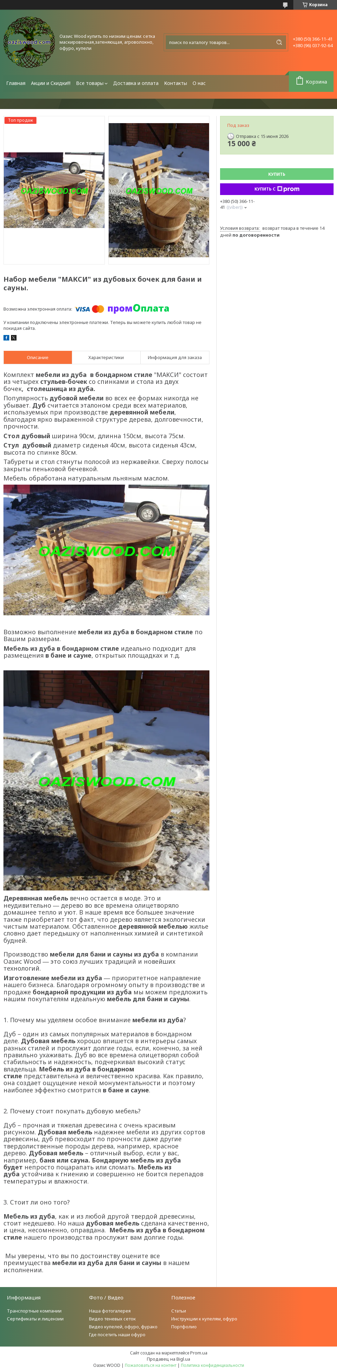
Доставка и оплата (136, 83)
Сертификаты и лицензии (35, 1319)
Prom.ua (198, 1353)
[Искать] (279, 42)
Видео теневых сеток (112, 1319)
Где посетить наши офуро (117, 1334)
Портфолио (184, 1327)
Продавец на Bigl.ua (168, 1359)
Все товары (90, 83)
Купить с (277, 189)
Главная (15, 83)
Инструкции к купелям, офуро (204, 1319)
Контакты (175, 83)
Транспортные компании (34, 1311)
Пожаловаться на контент (150, 1365)
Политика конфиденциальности (212, 1365)
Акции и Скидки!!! (50, 83)
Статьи (178, 1311)
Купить (276, 174)
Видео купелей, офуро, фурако (123, 1327)
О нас (199, 83)
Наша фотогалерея (110, 1311)
